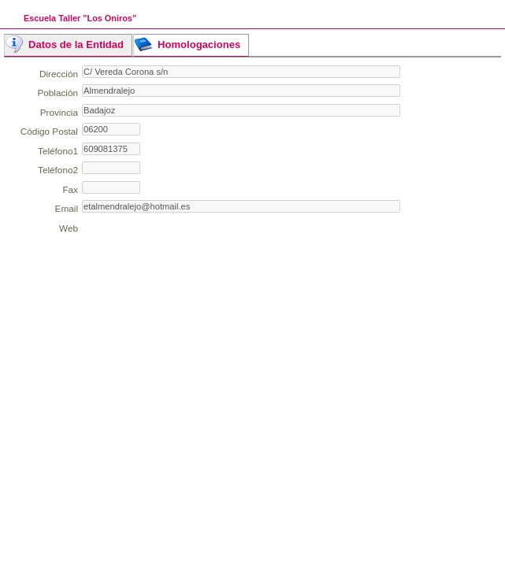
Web (68, 228)
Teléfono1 (58, 151)
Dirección (58, 74)
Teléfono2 (58, 170)
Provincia (59, 112)
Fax (70, 189)
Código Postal (49, 131)
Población (57, 92)
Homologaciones (199, 44)
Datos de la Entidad (76, 44)
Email (66, 208)
